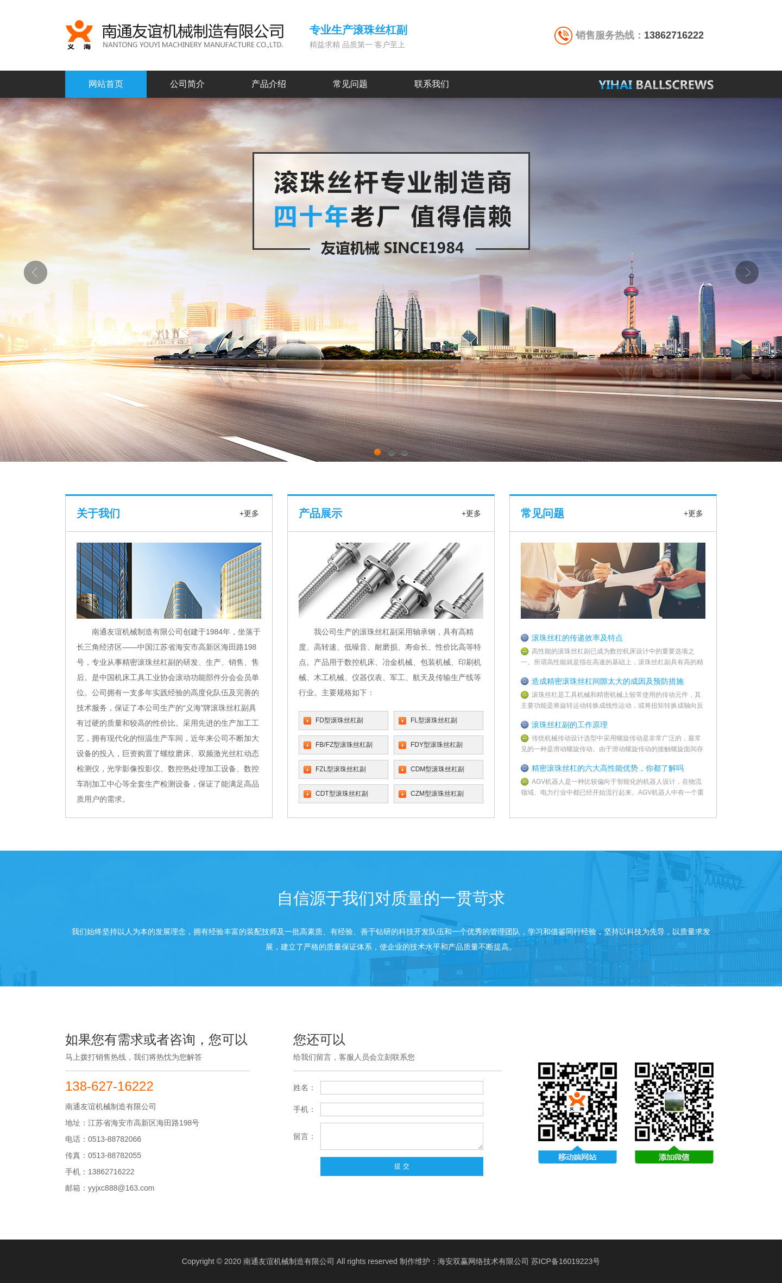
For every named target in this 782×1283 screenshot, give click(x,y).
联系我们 (431, 84)
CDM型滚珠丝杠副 (437, 769)
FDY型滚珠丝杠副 (437, 745)
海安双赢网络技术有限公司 (483, 1261)
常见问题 (350, 84)
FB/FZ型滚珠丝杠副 (344, 745)
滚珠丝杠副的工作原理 (570, 724)
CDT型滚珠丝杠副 (342, 793)
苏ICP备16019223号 (566, 1261)
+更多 (249, 513)
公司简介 (187, 84)
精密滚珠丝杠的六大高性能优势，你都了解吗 (608, 768)
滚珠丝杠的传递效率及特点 (577, 637)
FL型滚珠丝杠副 (434, 720)
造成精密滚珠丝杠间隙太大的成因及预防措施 (608, 681)
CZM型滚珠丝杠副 (437, 793)
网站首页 (106, 84)
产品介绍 (268, 84)
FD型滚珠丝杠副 (339, 720)
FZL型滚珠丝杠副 (341, 769)
